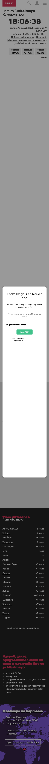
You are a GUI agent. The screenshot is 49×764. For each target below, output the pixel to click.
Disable (24, 332)
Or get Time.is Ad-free (16, 325)
